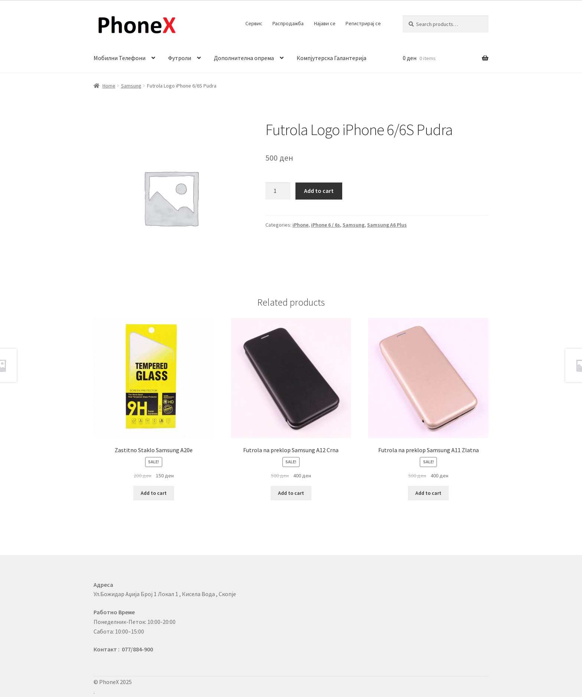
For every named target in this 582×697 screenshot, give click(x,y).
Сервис (253, 23)
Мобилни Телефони (120, 58)
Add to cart (319, 190)
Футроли (179, 58)
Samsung (131, 85)
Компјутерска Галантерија (331, 58)
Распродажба (288, 23)
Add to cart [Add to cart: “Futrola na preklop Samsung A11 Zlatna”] (428, 493)
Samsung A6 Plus (387, 224)
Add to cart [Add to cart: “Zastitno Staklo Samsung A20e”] (154, 493)
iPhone (300, 224)
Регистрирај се (363, 23)
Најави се (325, 23)
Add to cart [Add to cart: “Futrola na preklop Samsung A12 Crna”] (291, 493)
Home (108, 85)
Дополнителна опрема (244, 58)
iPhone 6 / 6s (325, 224)
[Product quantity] (278, 191)
